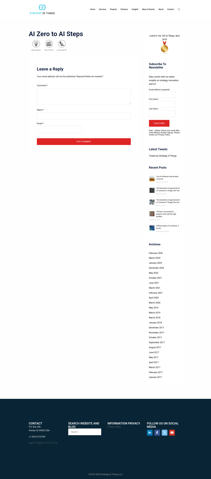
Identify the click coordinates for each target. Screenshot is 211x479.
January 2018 (155, 322)
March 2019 (154, 312)
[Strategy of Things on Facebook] (157, 433)
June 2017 (154, 352)
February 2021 (156, 293)
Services (102, 9)
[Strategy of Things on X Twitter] (165, 433)
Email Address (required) (159, 90)
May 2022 (153, 273)
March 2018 (154, 317)
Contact (170, 9)
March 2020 (154, 302)
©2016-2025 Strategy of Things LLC (105, 474)
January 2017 (155, 377)
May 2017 (153, 357)
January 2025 (155, 263)
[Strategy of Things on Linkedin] (150, 433)
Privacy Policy (164, 135)
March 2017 (154, 367)
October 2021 (155, 278)
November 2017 (156, 332)
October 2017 (155, 337)
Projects (113, 9)
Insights (135, 9)
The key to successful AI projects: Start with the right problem (166, 214)
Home (92, 9)
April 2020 (154, 297)
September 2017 (157, 342)
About (160, 9)
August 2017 (155, 347)
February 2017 (156, 372)
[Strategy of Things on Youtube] (172, 433)
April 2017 (154, 362)
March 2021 (154, 288)
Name (40, 110)
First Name (153, 99)
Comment (42, 85)
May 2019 (153, 307)
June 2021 (154, 283)
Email (40, 123)
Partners (124, 9)
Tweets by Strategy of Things (163, 156)
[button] (179, 9)
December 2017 (156, 327)
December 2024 (156, 268)
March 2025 (154, 258)
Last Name (153, 109)
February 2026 (156, 253)
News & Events (148, 9)
